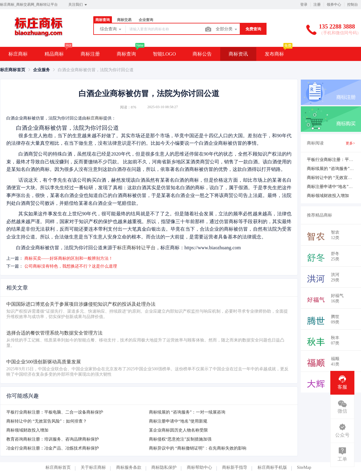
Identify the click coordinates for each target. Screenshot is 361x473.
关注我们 (78, 4)
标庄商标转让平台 (136, 247)
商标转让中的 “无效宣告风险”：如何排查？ (46, 421)
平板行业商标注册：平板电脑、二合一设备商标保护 (54, 412)
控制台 (352, 4)
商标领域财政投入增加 (27, 430)
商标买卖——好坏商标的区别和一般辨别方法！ (68, 258)
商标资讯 (238, 53)
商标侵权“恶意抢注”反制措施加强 (180, 439)
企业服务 (41, 70)
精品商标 (54, 53)
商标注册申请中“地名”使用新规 (178, 421)
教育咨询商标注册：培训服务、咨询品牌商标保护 (52, 439)
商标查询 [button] (126, 53)
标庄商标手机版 (272, 467)
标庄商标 (94, 118)
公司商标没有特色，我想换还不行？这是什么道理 (70, 266)
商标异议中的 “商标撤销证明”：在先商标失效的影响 (197, 448)
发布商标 (274, 53)
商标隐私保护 (164, 467)
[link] (12, 70)
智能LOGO (164, 53)
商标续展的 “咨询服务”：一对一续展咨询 (187, 412)
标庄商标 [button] (18, 53)
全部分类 (227, 29)
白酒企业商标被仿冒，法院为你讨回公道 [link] (96, 70)
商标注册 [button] (90, 53)
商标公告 (202, 53)
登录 (303, 4)
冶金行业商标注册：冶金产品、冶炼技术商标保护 (52, 448)
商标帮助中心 (199, 467)
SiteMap (304, 467)
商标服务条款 (128, 467)
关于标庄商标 (93, 467)
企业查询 (146, 20)
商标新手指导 (234, 467)
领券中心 (334, 4)
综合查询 (111, 29)
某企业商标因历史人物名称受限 (178, 430)
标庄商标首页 (12, 70)
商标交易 (124, 20)
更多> (350, 143)
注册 (317, 4)
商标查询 (102, 20)
